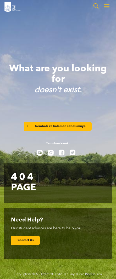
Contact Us (26, 240)
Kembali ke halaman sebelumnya (56, 126)
